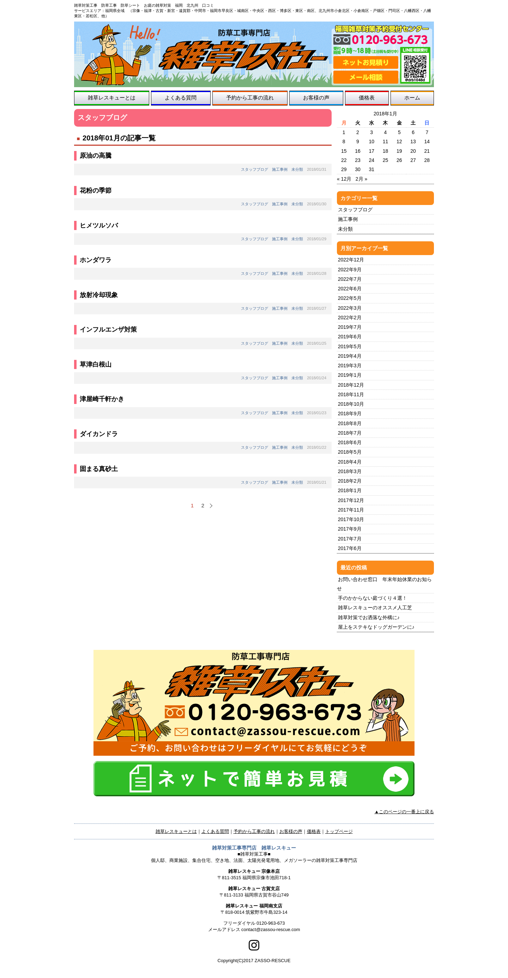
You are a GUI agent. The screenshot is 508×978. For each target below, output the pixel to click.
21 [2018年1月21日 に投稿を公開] (427, 151)
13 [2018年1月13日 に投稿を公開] (413, 141)
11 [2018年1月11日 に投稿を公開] (385, 141)
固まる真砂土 (99, 468)
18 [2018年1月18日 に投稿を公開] (385, 151)
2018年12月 (351, 385)
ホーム (412, 98)
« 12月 (344, 179)
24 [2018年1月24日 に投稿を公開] (371, 160)
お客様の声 (316, 98)
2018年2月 (350, 481)
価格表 (367, 98)
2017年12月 (351, 500)
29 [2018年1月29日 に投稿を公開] (344, 169)
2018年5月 (350, 452)
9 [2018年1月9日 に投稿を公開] (357, 141)
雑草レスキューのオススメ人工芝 (375, 607)
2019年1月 (350, 375)
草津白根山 (95, 364)
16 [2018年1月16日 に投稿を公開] (358, 151)
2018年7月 (350, 433)
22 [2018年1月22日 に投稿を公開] (344, 160)
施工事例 (280, 169)
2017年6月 (350, 548)
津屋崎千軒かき (102, 399)
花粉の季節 (95, 190)
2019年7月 (350, 327)
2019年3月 (350, 365)
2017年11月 (351, 510)
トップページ (339, 831)
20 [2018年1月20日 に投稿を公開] (413, 151)
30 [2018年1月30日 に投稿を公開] (358, 169)
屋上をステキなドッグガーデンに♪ (376, 627)
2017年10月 (351, 519)
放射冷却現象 (99, 294)
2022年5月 (350, 298)
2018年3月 (350, 471)
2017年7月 (350, 539)
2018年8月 (350, 423)
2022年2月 (350, 317)
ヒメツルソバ (99, 225)
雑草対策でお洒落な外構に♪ (369, 617)
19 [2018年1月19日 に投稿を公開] (399, 151)
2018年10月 (351, 404)
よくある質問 (180, 98)
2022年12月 (351, 259)
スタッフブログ (254, 169)
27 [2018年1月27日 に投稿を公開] (413, 160)
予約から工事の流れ (250, 98)
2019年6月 (350, 336)
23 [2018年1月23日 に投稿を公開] (358, 160)
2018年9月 (350, 413)
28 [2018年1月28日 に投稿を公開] (427, 160)
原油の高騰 (95, 155)
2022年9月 (350, 269)
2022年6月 (350, 288)
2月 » (361, 179)
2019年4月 (350, 356)
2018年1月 (350, 490)
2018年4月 (350, 462)
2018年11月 (351, 394)
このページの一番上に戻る (406, 811)
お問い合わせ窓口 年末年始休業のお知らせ (384, 583)
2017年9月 (350, 529)
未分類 (297, 169)
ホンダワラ (95, 260)
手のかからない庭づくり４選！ (372, 598)
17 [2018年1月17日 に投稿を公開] (371, 151)
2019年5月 (350, 346)
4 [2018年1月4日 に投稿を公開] (385, 132)
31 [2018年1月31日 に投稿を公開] (371, 169)
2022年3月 (350, 308)
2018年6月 (350, 442)
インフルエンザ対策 (108, 329)
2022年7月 (350, 279)
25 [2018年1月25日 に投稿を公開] (385, 160)
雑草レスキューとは (111, 98)
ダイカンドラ (99, 433)
